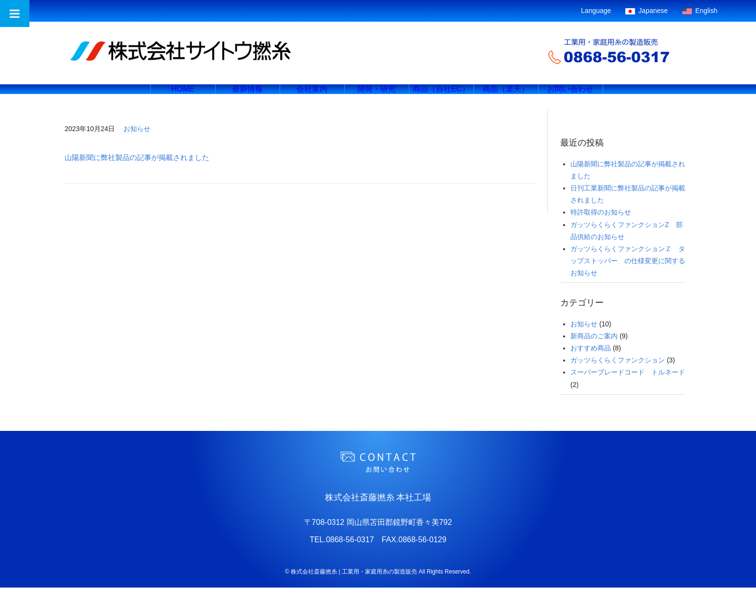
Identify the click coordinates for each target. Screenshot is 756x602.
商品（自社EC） (441, 96)
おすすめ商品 (590, 362)
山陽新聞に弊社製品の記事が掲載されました (137, 172)
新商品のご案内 (594, 350)
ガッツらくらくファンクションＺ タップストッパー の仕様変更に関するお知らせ (627, 275)
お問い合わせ (570, 96)
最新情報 (247, 96)
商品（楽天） (506, 96)
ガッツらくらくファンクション (617, 374)
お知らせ (136, 143)
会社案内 (311, 96)
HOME (183, 96)
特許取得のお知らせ (600, 226)
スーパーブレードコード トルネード (627, 386)
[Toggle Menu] (14, 13)
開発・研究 (376, 96)
